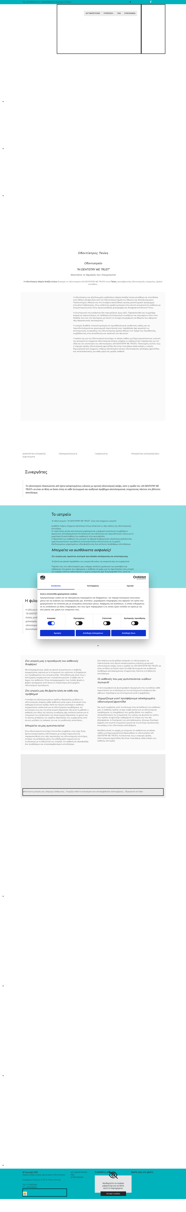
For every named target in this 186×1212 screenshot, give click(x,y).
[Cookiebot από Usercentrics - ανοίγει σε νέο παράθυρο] (135, 578)
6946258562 (46, 2)
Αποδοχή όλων (128, 633)
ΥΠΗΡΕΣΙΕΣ (108, 13)
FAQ (119, 13)
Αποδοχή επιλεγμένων (93, 633)
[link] (113, 1175)
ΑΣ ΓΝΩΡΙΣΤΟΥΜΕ (93, 13)
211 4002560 (32, 2)
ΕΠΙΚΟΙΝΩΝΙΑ (129, 13)
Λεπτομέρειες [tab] (93, 586)
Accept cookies (113, 1193)
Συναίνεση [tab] (56, 586)
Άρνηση (57, 633)
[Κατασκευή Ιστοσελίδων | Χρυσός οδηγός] (25, 1194)
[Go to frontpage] (30, 22)
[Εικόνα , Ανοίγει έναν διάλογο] (79, 101)
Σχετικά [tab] (130, 586)
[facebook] (150, 1)
